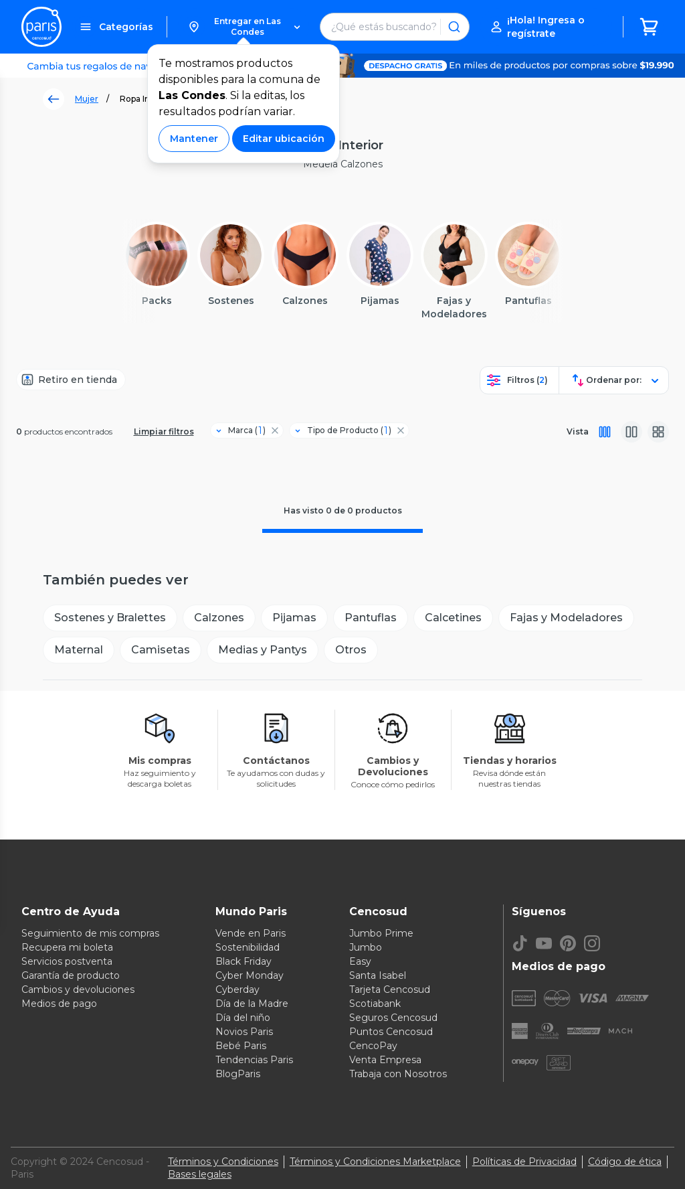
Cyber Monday (249, 975)
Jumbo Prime (381, 933)
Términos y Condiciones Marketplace (375, 1162)
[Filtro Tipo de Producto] (343, 430)
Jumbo (365, 947)
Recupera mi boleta (67, 947)
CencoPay (373, 1046)
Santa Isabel (377, 975)
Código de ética (625, 1162)
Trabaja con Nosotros (398, 1074)
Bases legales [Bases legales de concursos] (199, 1174)
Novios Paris (244, 1032)
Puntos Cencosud (391, 1032)
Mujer (86, 99)
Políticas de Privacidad (524, 1162)
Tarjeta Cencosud (389, 989)
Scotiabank (375, 1004)
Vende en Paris (250, 933)
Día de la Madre (251, 1004)
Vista (578, 431)
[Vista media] (631, 432)
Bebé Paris (240, 1046)
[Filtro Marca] (241, 430)
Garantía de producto (70, 975)
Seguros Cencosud (393, 1018)
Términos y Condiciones (223, 1162)
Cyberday (237, 989)
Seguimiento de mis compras (90, 933)
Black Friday (243, 961)
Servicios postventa (66, 961)
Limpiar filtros (164, 431)
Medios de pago (59, 1004)
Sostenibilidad (247, 947)
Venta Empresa (385, 1060)
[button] (243, 26)
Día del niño (242, 1018)
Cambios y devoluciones (77, 989)
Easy (360, 961)
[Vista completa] (604, 432)
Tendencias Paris (254, 1060)
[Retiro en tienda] (71, 379)
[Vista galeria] (658, 432)
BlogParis (237, 1074)
